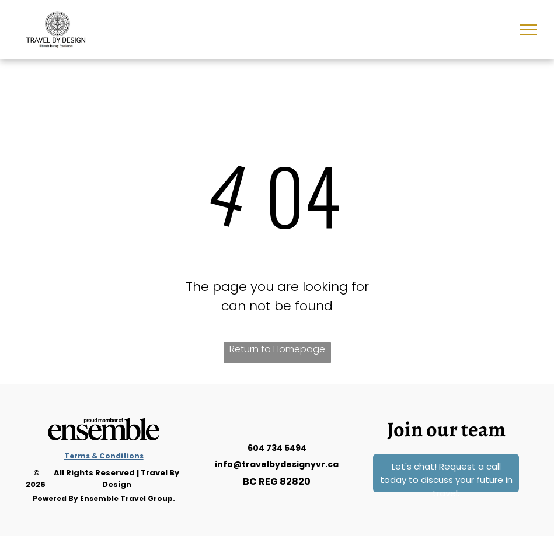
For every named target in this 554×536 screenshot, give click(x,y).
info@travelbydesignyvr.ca (277, 464)
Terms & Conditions (104, 456)
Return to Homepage (277, 349)
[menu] (528, 30)
